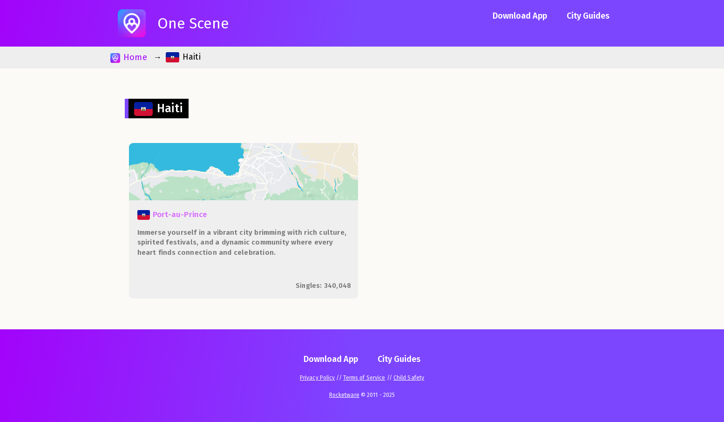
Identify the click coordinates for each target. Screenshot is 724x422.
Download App (520, 16)
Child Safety (408, 377)
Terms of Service (364, 377)
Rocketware (344, 395)
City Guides (588, 16)
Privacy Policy (317, 377)
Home (128, 57)
